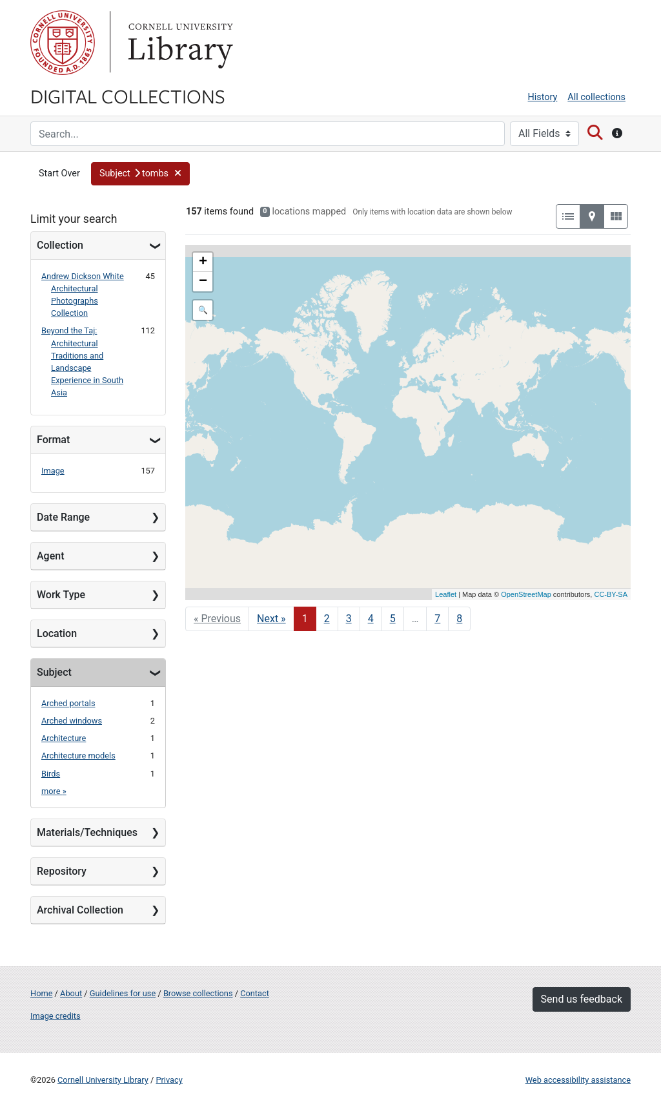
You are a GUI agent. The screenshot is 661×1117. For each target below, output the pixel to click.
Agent (50, 556)
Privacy (169, 1080)
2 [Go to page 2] (327, 618)
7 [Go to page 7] (437, 618)
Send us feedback (581, 999)
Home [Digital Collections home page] (41, 993)
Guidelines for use (123, 993)
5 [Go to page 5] (393, 618)
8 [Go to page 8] (459, 618)
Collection (60, 245)
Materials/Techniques (87, 832)
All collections (596, 97)
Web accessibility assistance (578, 1080)
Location (57, 633)
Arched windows (71, 721)
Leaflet (445, 594)
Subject (54, 672)
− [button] (203, 281)
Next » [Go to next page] (271, 618)
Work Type (61, 595)
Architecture (63, 738)
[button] (140, 173)
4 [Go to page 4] (371, 618)
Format (53, 439)
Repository (61, 871)
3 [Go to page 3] (349, 618)
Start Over (59, 173)
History (543, 97)
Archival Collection (80, 910)
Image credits (55, 1016)
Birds (50, 773)
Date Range (63, 517)
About (71, 993)
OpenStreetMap (526, 594)
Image (53, 470)
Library (178, 42)
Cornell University (62, 42)
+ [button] (203, 262)
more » (53, 791)
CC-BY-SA (610, 594)
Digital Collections (127, 95)
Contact (254, 993)
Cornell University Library (102, 1080)
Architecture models (78, 755)
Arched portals (68, 703)
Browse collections (198, 993)
